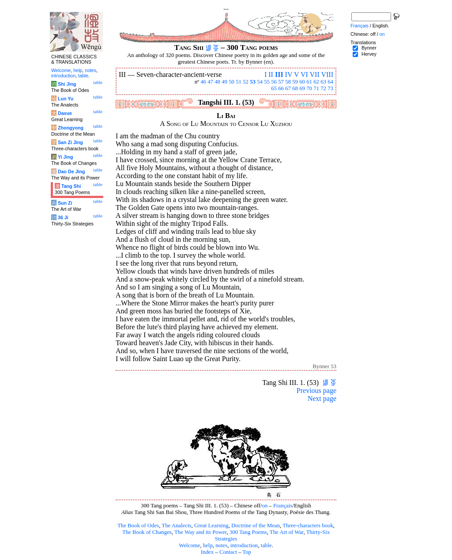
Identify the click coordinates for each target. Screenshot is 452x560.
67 (288, 88)
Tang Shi (71, 186)
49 (224, 82)
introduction (244, 545)
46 (203, 82)
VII (315, 74)
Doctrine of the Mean (255, 525)
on (264, 506)
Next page (322, 398)
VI (304, 74)
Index (207, 552)
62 (316, 82)
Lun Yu (65, 98)
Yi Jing (65, 157)
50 (231, 82)
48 (217, 82)
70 (309, 88)
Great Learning (211, 525)
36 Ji (63, 217)
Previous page (316, 390)
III (279, 74)
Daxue (65, 113)
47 (210, 82)
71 (316, 88)
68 (295, 88)
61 (309, 82)
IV (289, 74)
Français (282, 506)
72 (323, 88)
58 (288, 82)
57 (281, 82)
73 (330, 88)
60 (302, 82)
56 (274, 82)
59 (295, 82)
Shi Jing (67, 84)
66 (281, 88)
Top (246, 552)
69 (302, 88)
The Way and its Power (200, 532)
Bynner (369, 47)
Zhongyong (70, 127)
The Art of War (287, 532)
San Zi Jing (70, 142)
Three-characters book (307, 525)
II (270, 74)
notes (221, 545)
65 (274, 88)
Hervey (369, 54)
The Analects (176, 525)
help (208, 545)
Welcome (189, 545)
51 (238, 82)
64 (330, 82)
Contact (228, 552)
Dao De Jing (71, 171)
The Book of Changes (147, 532)
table (266, 545)
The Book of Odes (138, 525)
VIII (327, 74)
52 (246, 82)
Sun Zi (65, 203)
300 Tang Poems (248, 532)
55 (267, 82)
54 (260, 82)
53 (253, 82)
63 (323, 82)
